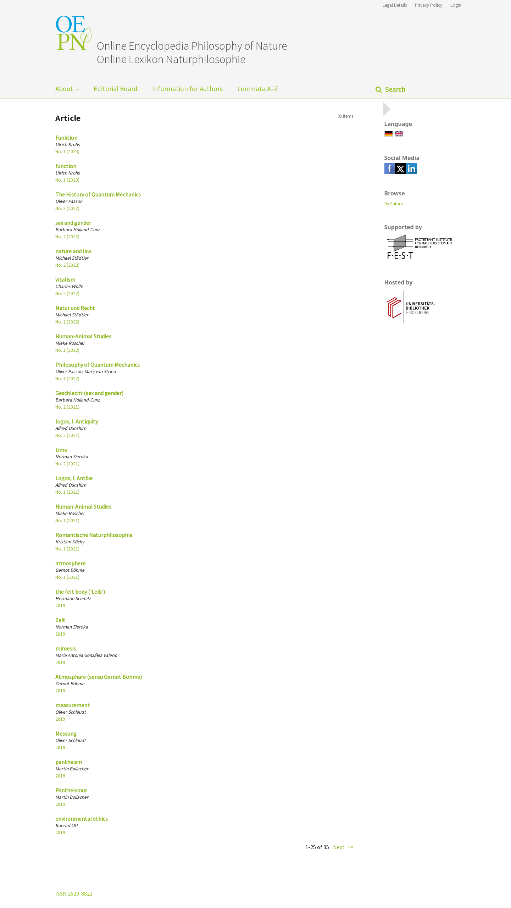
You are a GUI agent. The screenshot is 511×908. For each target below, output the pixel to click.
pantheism (68, 761)
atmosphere (70, 563)
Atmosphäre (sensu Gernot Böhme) (98, 676)
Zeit (60, 620)
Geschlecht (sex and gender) (89, 393)
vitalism (65, 279)
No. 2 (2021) (67, 407)
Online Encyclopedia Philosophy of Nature (192, 46)
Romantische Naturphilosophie (93, 534)
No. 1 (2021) (67, 492)
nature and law (73, 251)
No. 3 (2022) (67, 208)
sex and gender (73, 222)
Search (394, 89)
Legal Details (395, 5)
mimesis (65, 648)
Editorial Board (116, 88)
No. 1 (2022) (67, 350)
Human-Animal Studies (83, 336)
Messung (66, 733)
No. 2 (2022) (67, 237)
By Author (393, 204)
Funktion (66, 137)
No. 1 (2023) (67, 152)
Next (339, 847)
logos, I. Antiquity (76, 421)
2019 (60, 606)
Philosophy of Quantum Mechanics (97, 364)
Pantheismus (71, 790)
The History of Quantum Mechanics (98, 194)
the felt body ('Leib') (80, 591)
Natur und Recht (75, 307)
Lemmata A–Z (257, 88)
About (64, 88)
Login (455, 5)
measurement (72, 705)
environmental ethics (81, 818)
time (61, 449)
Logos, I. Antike (74, 478)
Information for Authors (187, 88)
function (65, 166)
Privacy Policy (428, 5)
